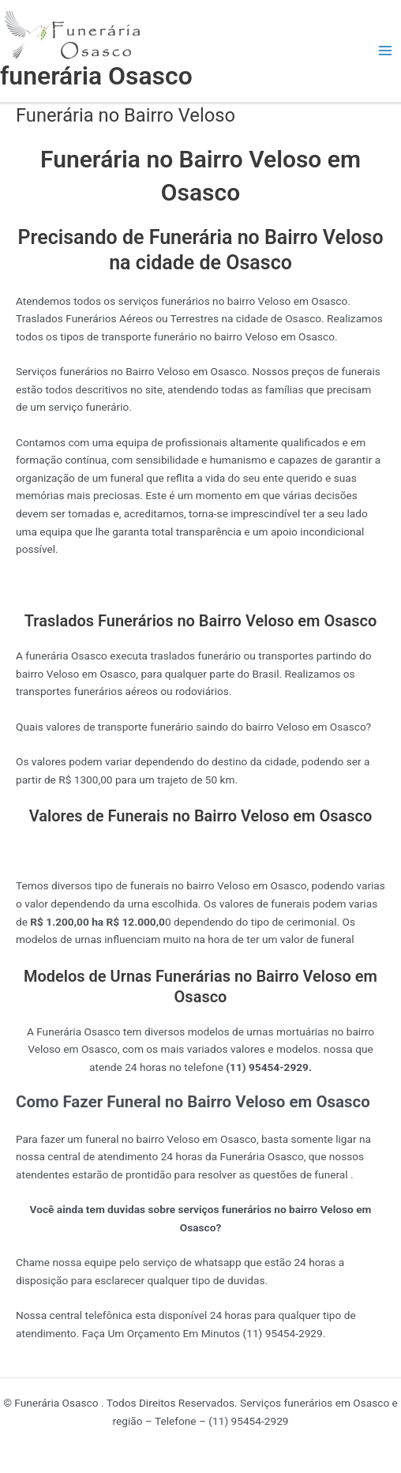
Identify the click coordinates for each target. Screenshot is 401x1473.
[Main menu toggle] (385, 51)
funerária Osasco (96, 76)
